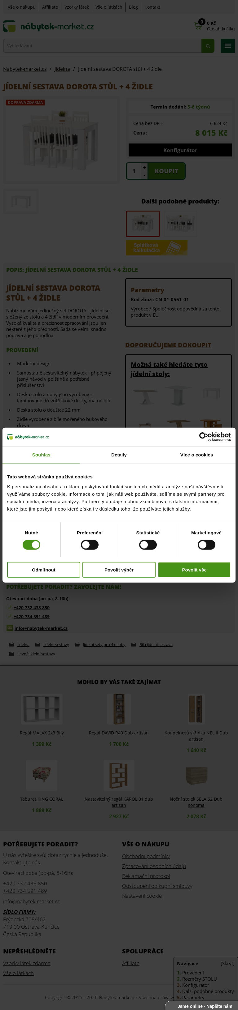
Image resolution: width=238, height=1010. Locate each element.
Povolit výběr (119, 569)
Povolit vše (194, 569)
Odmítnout (43, 569)
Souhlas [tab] (41, 454)
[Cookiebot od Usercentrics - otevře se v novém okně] (204, 437)
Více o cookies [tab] (196, 454)
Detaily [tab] (119, 454)
